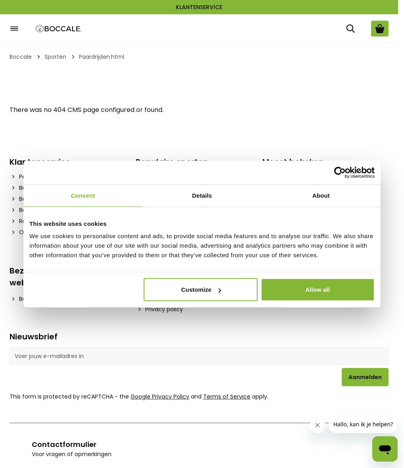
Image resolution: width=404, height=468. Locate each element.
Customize (201, 289)
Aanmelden (365, 377)
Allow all (318, 289)
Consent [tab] (83, 195)
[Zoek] (350, 28)
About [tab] (321, 195)
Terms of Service (226, 397)
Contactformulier (64, 444)
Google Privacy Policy (160, 397)
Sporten (55, 57)
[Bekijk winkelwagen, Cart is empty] (380, 29)
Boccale (21, 57)
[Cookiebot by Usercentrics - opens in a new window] (340, 172)
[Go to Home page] (59, 29)
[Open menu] (14, 28)
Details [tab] (202, 195)
